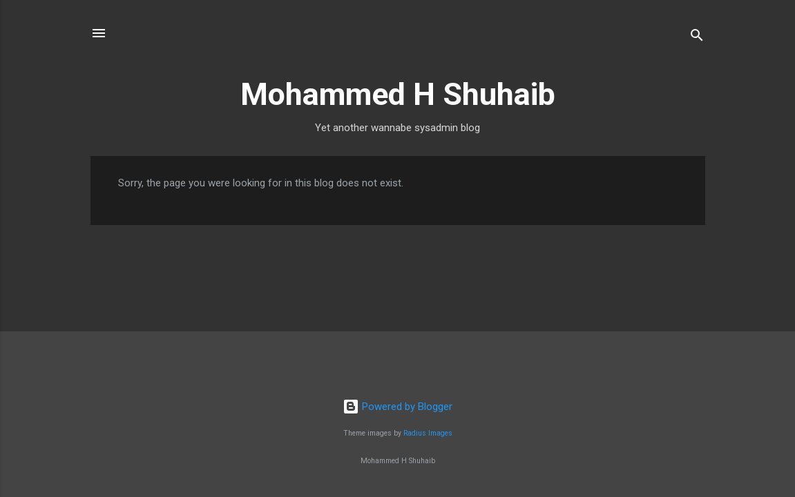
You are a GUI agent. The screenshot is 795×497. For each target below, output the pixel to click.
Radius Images (427, 433)
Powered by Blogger (397, 406)
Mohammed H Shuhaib (397, 94)
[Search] (697, 38)
